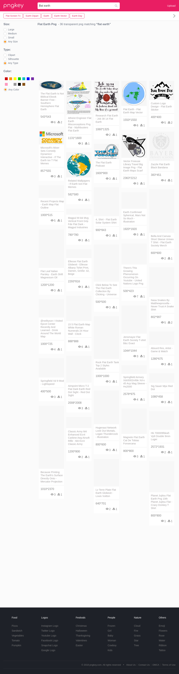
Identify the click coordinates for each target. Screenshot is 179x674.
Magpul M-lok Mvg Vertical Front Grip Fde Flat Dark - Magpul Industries (78, 223)
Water (162, 640)
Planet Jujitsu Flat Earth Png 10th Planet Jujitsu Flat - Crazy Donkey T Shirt (161, 502)
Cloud (137, 625)
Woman (112, 640)
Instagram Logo (49, 625)
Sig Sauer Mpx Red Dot (162, 388)
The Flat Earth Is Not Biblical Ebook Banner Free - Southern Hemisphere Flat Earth (52, 101)
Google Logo (48, 650)
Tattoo (162, 650)
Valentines (81, 640)
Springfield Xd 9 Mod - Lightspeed (52, 382)
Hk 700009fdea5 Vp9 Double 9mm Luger (160, 436)
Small (11, 37)
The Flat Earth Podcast (104, 164)
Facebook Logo (49, 640)
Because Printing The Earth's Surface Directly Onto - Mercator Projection (52, 477)
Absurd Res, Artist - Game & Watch (162, 350)
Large (11, 29)
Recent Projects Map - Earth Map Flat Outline (52, 204)
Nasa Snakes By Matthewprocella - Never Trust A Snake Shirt (162, 305)
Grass (137, 635)
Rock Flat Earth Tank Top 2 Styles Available (107, 365)
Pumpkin (16, 645)
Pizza (15, 625)
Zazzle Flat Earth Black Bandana (160, 166)
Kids (110, 650)
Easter (79, 645)
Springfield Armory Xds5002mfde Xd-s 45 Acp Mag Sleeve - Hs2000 (134, 382)
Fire (136, 630)
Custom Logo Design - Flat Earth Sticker (161, 106)
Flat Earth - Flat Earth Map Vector (133, 111)
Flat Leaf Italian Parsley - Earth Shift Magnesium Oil (52, 274)
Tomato (16, 640)
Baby (110, 635)
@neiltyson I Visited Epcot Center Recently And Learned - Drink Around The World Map (52, 328)
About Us (130, 665)
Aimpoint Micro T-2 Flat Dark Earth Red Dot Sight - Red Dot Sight (79, 390)
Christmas (81, 625)
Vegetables (18, 635)
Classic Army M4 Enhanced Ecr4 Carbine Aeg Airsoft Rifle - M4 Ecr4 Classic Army (79, 437)
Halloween (81, 630)
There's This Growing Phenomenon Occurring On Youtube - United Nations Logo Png (133, 275)
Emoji (162, 625)
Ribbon (162, 645)
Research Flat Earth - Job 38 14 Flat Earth (107, 118)
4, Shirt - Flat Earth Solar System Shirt (106, 221)
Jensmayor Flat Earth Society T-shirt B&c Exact (134, 340)
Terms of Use (169, 665)
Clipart (11, 55)
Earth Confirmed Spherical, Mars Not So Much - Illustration (134, 217)
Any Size (13, 41)
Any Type (13, 63)
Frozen (111, 625)
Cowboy (112, 645)
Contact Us (144, 665)
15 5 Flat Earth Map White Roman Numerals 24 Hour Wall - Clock (79, 329)
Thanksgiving (83, 635)
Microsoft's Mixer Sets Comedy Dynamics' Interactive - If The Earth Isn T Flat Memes (51, 155)
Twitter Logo (48, 630)
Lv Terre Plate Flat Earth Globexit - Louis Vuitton (106, 492)
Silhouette (13, 59)
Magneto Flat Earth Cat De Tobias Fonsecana (134, 440)
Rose (161, 635)
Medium (12, 33)
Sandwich (17, 630)
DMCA (156, 665)
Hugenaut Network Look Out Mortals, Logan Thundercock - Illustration (107, 432)
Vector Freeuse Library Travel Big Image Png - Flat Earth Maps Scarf (133, 166)
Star (136, 640)
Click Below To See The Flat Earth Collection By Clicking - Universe (106, 290)
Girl (110, 630)
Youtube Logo (48, 635)
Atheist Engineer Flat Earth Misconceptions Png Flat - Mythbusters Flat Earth (79, 124)
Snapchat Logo (49, 645)
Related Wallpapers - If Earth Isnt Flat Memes (79, 183)
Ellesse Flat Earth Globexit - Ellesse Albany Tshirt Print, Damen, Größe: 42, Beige (79, 267)
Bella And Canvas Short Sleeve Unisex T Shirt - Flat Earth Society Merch (162, 241)
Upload (171, 5)
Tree (136, 645)
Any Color (13, 90)
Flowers (163, 630)
